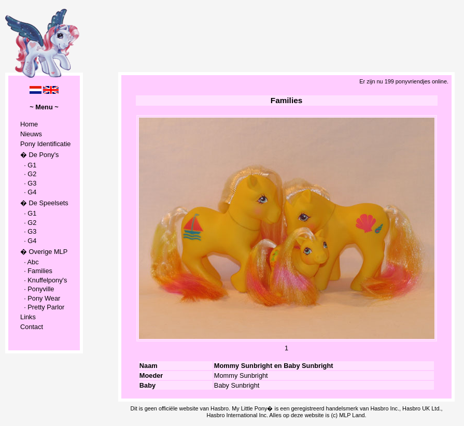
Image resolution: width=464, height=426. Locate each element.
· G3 (28, 183)
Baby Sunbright (237, 385)
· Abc (29, 262)
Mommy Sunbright (241, 375)
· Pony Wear (40, 298)
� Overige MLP (43, 251)
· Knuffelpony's (43, 280)
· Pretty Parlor (42, 307)
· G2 (28, 174)
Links (28, 317)
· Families (36, 271)
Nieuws (31, 134)
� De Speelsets (44, 203)
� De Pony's (39, 155)
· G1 (28, 165)
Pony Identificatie (45, 144)
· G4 (28, 192)
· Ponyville (37, 289)
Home (29, 124)
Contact (31, 327)
